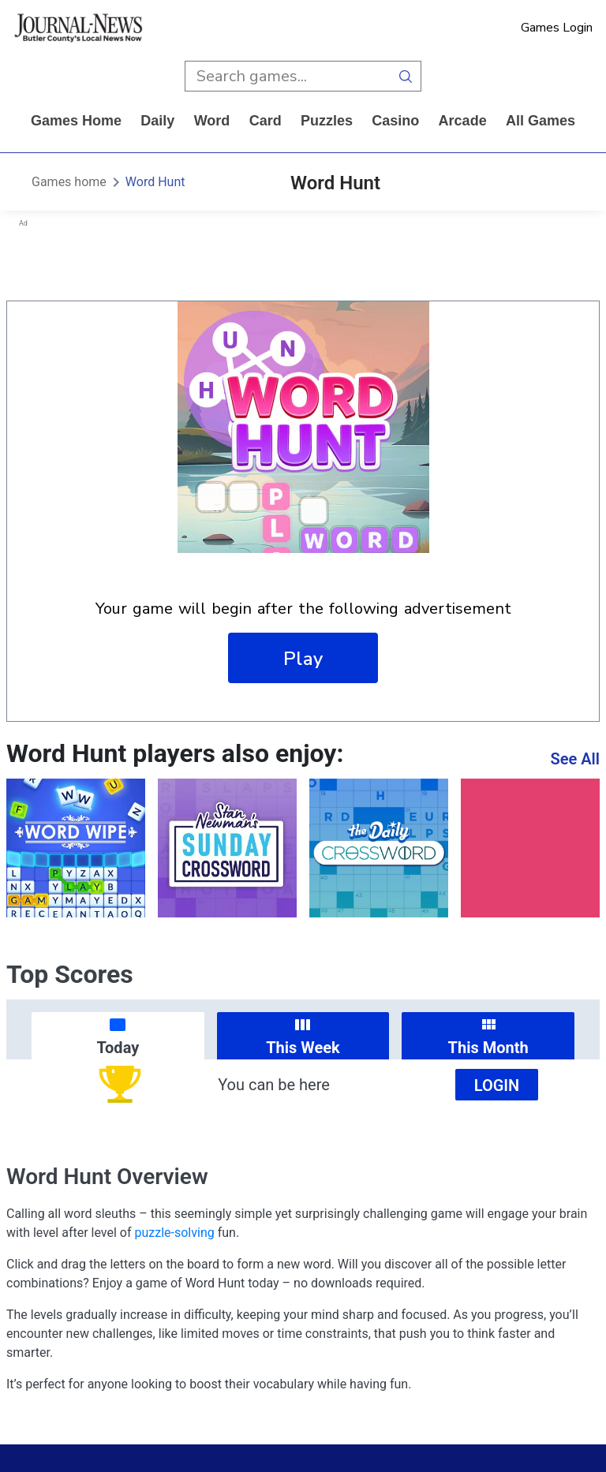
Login (497, 1085)
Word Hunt (155, 181)
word (212, 121)
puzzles (327, 121)
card (265, 121)
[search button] (406, 76)
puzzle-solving (175, 1232)
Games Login (557, 27)
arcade (463, 121)
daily (157, 121)
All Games (540, 121)
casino (395, 121)
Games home (76, 121)
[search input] (288, 76)
